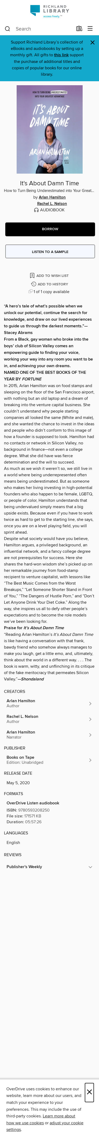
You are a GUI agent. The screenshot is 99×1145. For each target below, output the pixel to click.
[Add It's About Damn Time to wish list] (49, 275)
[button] (50, 229)
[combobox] (39, 29)
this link (61, 55)
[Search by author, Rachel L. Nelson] (49, 719)
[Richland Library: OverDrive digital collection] (49, 11)
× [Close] (89, 1092)
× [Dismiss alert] (92, 42)
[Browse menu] (90, 28)
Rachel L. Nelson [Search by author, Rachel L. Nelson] (52, 203)
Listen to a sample (50, 252)
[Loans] (79, 29)
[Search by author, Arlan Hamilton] (49, 703)
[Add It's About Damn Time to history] (50, 284)
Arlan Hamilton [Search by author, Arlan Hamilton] (52, 197)
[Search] (7, 29)
